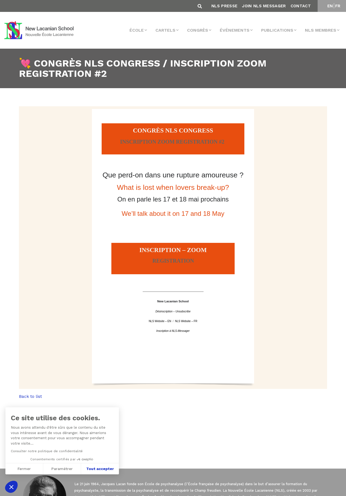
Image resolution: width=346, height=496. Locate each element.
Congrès (197, 30)
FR (338, 6)
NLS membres (320, 30)
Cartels (165, 30)
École (136, 30)
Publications (277, 30)
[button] (11, 486)
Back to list (30, 396)
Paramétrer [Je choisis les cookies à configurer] (61, 469)
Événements (234, 30)
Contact (301, 6)
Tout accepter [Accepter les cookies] (99, 469)
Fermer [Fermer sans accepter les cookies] (23, 469)
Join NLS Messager (264, 6)
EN (330, 6)
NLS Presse (224, 6)
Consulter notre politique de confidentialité (46, 451)
